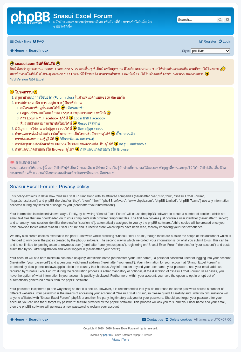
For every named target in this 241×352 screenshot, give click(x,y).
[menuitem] (38, 41)
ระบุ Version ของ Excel (27, 79)
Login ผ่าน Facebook (89, 118)
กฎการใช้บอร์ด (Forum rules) (52, 97)
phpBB (107, 335)
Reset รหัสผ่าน (89, 123)
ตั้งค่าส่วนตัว (125, 134)
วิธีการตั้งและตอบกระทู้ (77, 139)
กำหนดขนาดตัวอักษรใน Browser (105, 149)
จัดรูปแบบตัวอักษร (132, 144)
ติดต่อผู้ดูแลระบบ (90, 129)
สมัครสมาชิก (75, 108)
